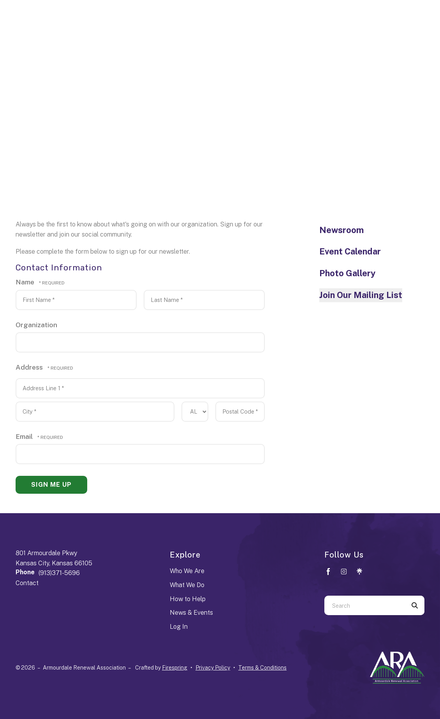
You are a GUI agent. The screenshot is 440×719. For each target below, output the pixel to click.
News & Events (191, 612)
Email (25, 436)
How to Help (188, 599)
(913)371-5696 (59, 573)
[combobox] (364, 605)
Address (30, 367)
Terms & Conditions (262, 668)
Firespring (174, 668)
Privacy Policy (212, 668)
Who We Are (187, 571)
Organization (36, 325)
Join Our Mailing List (360, 295)
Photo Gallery (347, 273)
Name (26, 282)
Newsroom (341, 230)
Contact (27, 583)
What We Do (187, 585)
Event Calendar (350, 251)
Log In (179, 626)
